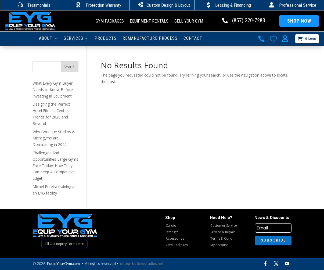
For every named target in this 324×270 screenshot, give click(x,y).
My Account (219, 245)
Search (69, 66)
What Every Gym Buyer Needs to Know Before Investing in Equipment (53, 90)
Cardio (171, 225)
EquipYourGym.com (63, 263)
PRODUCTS (106, 39)
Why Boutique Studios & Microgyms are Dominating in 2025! (54, 138)
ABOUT (45, 39)
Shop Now (299, 21)
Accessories (175, 238)
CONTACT (192, 39)
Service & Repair (222, 232)
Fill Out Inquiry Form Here (64, 244)
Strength (172, 232)
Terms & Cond (221, 238)
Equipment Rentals (149, 21)
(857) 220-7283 (248, 20)
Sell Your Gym (188, 21)
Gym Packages (110, 21)
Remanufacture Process (150, 39)
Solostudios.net (150, 263)
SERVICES (73, 39)
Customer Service (223, 225)
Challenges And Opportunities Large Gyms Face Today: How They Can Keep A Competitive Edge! (55, 165)
